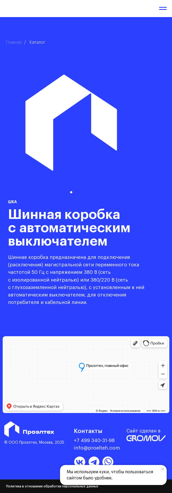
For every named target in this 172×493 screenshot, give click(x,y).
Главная (14, 42)
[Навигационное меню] (163, 8)
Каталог (37, 42)
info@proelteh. (91, 448)
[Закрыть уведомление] (162, 469)
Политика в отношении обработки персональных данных (52, 486)
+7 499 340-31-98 (94, 440)
